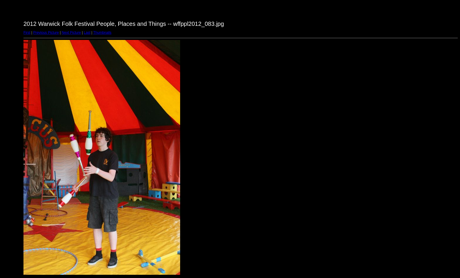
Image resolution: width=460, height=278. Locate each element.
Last (87, 33)
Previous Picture (46, 33)
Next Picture (71, 33)
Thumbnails (102, 33)
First (26, 33)
